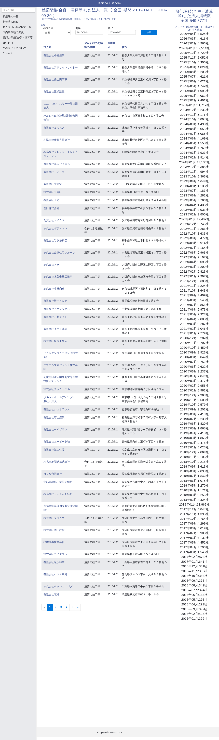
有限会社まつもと (54, 127)
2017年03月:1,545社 (194, 552)
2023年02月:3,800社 (194, 214)
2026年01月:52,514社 (194, 48)
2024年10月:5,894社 (194, 119)
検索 (149, 32)
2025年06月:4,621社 (194, 81)
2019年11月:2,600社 (194, 400)
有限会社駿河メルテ (55, 300)
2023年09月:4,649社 (194, 181)
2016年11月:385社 (194, 571)
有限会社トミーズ (54, 172)
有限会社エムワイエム (56, 163)
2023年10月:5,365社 (194, 176)
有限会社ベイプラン (55, 429)
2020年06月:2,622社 (194, 366)
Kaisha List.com (109, 3)
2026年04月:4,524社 (194, 33)
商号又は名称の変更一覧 (17, 27)
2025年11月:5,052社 (194, 57)
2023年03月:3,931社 (194, 209)
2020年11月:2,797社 (194, 343)
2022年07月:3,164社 (194, 247)
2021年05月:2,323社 (194, 314)
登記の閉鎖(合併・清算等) (18, 37)
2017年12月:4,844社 (194, 509)
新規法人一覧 (10, 16)
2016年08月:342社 (194, 585)
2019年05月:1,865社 (194, 428)
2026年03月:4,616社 (194, 38)
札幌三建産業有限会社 (56, 139)
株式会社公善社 (52, 192)
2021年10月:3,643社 (194, 290)
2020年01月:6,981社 (194, 390)
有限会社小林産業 (54, 55)
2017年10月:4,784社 (194, 518)
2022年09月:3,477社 (194, 238)
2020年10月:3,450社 (194, 347)
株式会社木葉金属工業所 (57, 276)
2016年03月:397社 (194, 609)
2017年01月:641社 (194, 561)
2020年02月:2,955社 (194, 385)
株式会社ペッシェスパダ (57, 586)
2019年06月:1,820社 (194, 423)
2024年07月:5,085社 (194, 133)
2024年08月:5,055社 (194, 129)
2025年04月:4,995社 (194, 91)
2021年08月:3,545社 (194, 300)
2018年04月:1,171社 (194, 490)
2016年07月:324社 (194, 590)
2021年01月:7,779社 (194, 333)
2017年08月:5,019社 (194, 528)
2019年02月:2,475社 (194, 442)
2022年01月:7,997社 (194, 276)
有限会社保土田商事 (55, 79)
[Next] (78, 607)
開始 (78, 28)
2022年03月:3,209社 (194, 266)
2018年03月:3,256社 (194, 495)
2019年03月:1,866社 (194, 438)
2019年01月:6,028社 (194, 447)
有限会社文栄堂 (52, 184)
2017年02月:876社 (194, 557)
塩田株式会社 (51, 208)
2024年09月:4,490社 (194, 124)
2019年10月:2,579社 (194, 404)
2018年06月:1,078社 (194, 480)
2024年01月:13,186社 (194, 162)
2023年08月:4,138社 (194, 186)
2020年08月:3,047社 (194, 357)
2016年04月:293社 (194, 604)
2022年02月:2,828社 (194, 271)
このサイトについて (14, 48)
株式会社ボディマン (55, 228)
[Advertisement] (18, 75)
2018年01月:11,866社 (194, 504)
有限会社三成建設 (54, 91)
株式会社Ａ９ (51, 264)
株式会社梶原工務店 (55, 341)
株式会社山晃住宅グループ (59, 252)
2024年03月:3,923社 (194, 152)
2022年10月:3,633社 (194, 233)
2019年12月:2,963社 (194, 395)
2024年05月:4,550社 (194, 143)
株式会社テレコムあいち (57, 494)
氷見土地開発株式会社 (56, 461)
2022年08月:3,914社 (194, 243)
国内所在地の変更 (13, 32)
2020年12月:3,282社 (194, 338)
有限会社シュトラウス (56, 409)
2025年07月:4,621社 (194, 76)
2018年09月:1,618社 (194, 466)
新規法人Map (10, 21)
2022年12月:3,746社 (194, 224)
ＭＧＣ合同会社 (52, 473)
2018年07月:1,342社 (194, 476)
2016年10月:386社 (194, 576)
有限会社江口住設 (54, 449)
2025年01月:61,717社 (194, 105)
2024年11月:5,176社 (194, 114)
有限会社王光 (51, 200)
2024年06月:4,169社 (194, 138)
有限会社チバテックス (56, 308)
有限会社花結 (51, 594)
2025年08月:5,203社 (194, 72)
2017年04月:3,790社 (194, 547)
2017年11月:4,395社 (194, 514)
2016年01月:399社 (194, 618)
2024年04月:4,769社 (194, 148)
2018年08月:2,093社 (194, 471)
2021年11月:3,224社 (194, 285)
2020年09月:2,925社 (194, 352)
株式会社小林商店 (54, 288)
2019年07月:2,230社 (194, 419)
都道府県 (48, 28)
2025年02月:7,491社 (194, 100)
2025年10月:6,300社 (194, 62)
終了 (110, 28)
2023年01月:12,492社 (194, 219)
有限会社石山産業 (54, 417)
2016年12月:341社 (194, 566)
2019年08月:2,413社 (194, 414)
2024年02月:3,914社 (194, 157)
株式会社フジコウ (54, 518)
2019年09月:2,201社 (194, 409)
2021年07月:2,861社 (194, 305)
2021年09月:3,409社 (194, 295)
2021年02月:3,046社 (194, 328)
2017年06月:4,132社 (194, 538)
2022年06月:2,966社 (194, 252)
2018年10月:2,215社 (194, 461)
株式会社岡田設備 (54, 530)
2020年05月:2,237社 (194, 371)
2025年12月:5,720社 (194, 52)
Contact (7, 53)
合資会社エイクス (54, 220)
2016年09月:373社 (194, 580)
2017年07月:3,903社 (194, 533)
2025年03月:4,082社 (194, 95)
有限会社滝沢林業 (54, 562)
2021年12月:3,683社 (194, 281)
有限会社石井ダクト (55, 317)
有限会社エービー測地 (56, 441)
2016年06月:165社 (194, 595)
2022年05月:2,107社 (194, 257)
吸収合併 (8, 42)
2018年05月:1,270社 (194, 485)
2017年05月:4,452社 (194, 542)
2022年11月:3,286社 (194, 228)
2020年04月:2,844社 (194, 376)
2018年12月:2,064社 (194, 452)
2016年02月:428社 (194, 614)
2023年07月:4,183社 (194, 190)
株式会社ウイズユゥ (55, 554)
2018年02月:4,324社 (194, 499)
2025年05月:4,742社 (194, 86)
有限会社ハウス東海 (55, 574)
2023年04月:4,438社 (194, 205)
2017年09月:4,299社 (194, 523)
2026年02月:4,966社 (194, 43)
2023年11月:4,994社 (194, 171)
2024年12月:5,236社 (194, 110)
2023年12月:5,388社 (194, 167)
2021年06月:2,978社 (194, 309)
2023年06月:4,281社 (194, 195)
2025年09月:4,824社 (194, 67)
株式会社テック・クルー (57, 389)
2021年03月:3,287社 (194, 324)
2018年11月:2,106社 (194, 457)
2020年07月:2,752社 (194, 362)
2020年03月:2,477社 (194, 381)
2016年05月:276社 (194, 599)
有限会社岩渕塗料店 (55, 240)
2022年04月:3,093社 (194, 262)
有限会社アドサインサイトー (60, 67)
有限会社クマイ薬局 (55, 329)
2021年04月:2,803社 (194, 319)
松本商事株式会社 (54, 542)
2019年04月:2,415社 (194, 433)
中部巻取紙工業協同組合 (57, 481)
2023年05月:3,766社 (194, 200)
